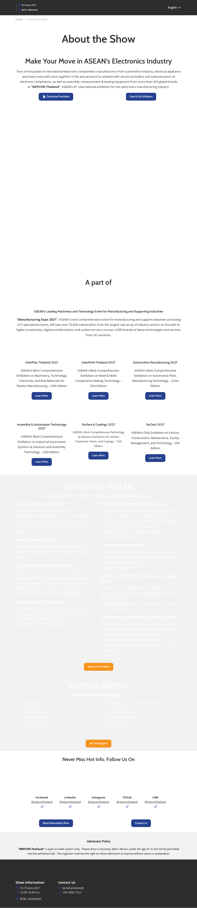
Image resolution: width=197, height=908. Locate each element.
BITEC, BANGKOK (30, 9)
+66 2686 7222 (72, 892)
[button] (56, 97)
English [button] (174, 7)
